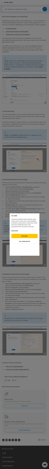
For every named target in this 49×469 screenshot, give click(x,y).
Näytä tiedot (14, 230)
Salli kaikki (24, 236)
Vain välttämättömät (24, 241)
